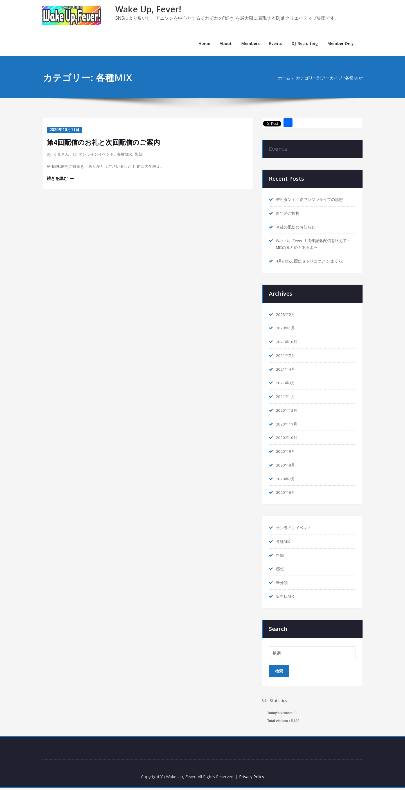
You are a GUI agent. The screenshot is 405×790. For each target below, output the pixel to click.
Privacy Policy (253, 779)
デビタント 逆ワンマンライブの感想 (312, 199)
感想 (280, 570)
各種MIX (124, 154)
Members (250, 43)
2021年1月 (286, 397)
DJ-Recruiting (305, 43)
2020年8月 (286, 466)
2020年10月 (288, 439)
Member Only (340, 43)
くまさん (61, 154)
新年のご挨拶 (288, 213)
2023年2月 (286, 315)
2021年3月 (286, 383)
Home (204, 43)
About (226, 43)
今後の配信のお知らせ (297, 227)
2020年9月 (286, 452)
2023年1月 (286, 328)
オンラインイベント (96, 154)
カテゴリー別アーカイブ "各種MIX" (329, 78)
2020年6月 (286, 494)
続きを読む (57, 178)
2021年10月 (288, 342)
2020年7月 (286, 480)
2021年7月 (286, 356)
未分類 (282, 584)
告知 (139, 154)
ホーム (284, 78)
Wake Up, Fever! (148, 9)
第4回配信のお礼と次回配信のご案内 (103, 141)
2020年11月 (288, 425)
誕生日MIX (286, 598)
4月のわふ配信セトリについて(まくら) (312, 261)
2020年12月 (288, 411)
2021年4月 (286, 370)
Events (275, 43)
